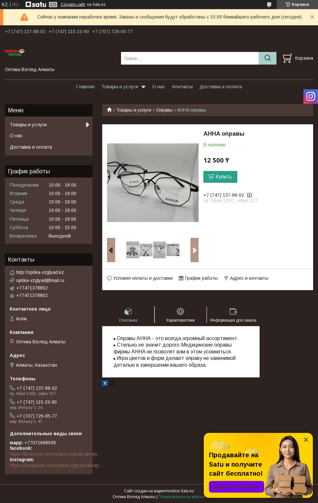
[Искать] (267, 58)
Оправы (164, 110)
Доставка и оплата (221, 86)
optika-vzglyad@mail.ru (40, 280)
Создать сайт (73, 4)
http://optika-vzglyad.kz (40, 272)
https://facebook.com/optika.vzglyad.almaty (54, 454)
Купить (223, 176)
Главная (85, 86)
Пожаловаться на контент (182, 497)
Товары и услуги (119, 86)
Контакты (182, 86)
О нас (158, 86)
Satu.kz (187, 491)
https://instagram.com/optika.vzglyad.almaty (55, 465)
